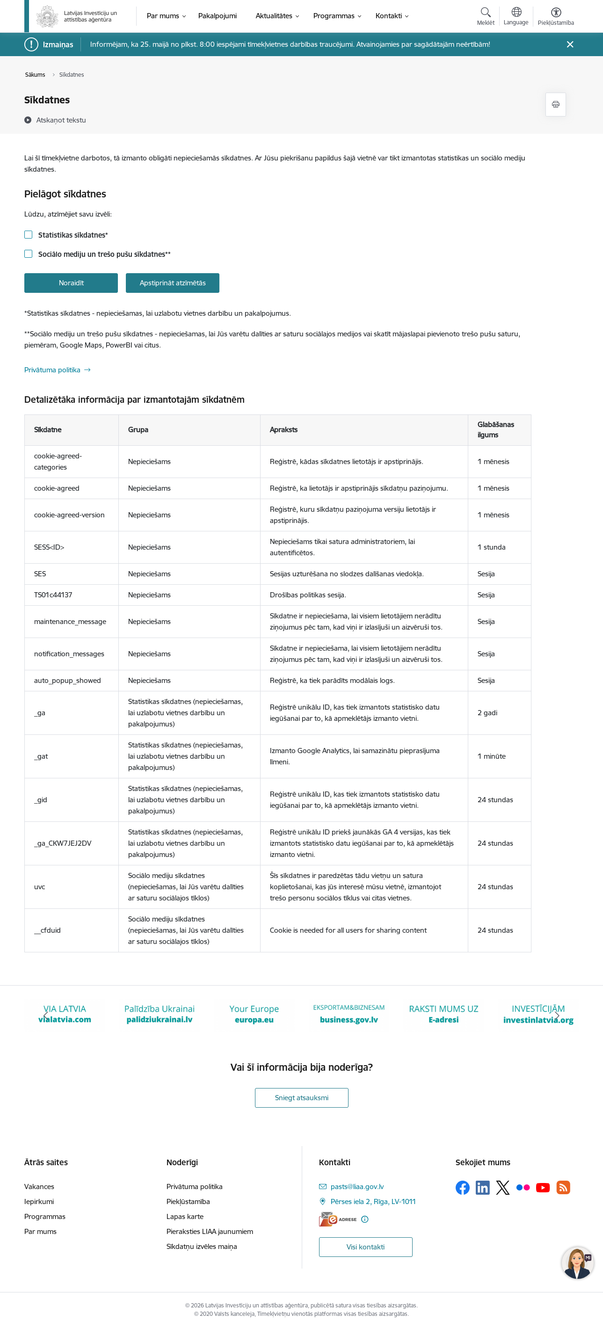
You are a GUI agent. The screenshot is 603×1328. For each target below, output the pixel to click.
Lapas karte (185, 1216)
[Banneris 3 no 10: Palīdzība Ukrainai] (159, 1015)
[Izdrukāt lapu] (556, 104)
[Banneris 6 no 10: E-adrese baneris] (443, 1015)
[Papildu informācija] (364, 1219)
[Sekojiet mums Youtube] (543, 1187)
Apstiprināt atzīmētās (173, 282)
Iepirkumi (39, 1201)
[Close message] (570, 45)
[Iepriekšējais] (45, 1016)
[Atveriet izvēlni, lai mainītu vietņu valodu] (516, 17)
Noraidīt (71, 282)
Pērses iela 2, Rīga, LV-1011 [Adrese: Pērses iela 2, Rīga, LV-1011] (373, 1201)
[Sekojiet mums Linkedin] (483, 1188)
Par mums (40, 1231)
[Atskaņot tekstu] (61, 119)
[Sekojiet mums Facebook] (463, 1188)
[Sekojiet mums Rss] (563, 1187)
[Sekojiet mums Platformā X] (503, 1188)
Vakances (39, 1186)
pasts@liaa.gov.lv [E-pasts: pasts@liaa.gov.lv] (357, 1186)
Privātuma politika (52, 369)
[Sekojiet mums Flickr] (523, 1187)
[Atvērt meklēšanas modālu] (485, 18)
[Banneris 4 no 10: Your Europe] (254, 1015)
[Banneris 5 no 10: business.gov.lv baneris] (349, 1015)
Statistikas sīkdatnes (72, 235)
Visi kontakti (366, 1246)
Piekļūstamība (188, 1201)
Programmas (44, 1216)
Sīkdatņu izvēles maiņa (202, 1246)
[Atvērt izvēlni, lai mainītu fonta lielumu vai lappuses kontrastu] (556, 18)
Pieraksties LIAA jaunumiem (210, 1231)
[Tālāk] (557, 1016)
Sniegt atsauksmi (301, 1097)
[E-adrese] (337, 1219)
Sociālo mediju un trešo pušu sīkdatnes (103, 254)
